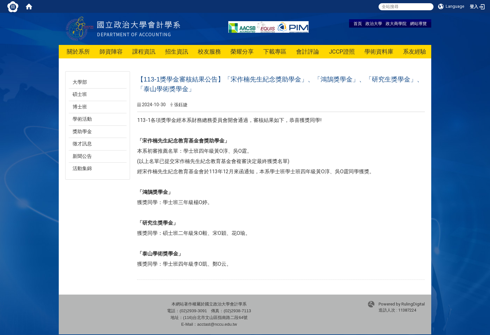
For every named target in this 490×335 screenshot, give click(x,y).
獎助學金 (82, 131)
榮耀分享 (242, 51)
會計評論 (307, 51)
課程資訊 (143, 51)
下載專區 (274, 51)
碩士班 (80, 94)
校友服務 (209, 51)
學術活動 (82, 119)
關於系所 (78, 51)
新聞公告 (82, 156)
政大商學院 (396, 23)
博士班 (80, 107)
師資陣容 (111, 51)
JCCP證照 (342, 51)
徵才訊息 (82, 144)
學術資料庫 (378, 51)
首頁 (358, 23)
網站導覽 (418, 23)
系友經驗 (414, 51)
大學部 (80, 82)
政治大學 (373, 23)
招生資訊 (176, 51)
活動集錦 (82, 168)
